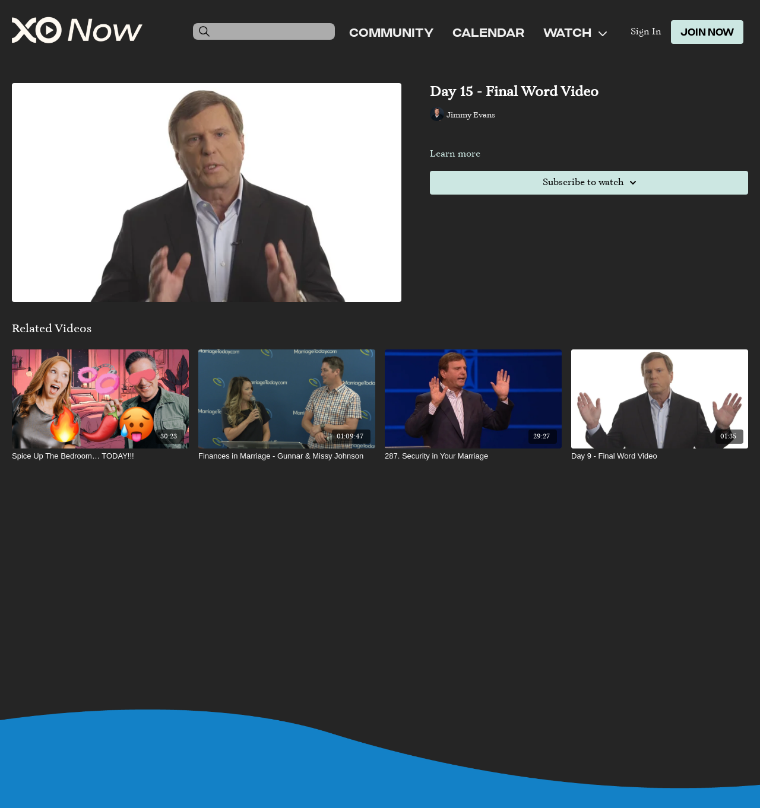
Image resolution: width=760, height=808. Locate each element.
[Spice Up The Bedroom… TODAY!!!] (100, 456)
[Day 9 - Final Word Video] (659, 456)
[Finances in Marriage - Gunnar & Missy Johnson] (286, 456)
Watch (575, 32)
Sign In (646, 32)
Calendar (488, 32)
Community (391, 32)
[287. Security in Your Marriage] (473, 456)
